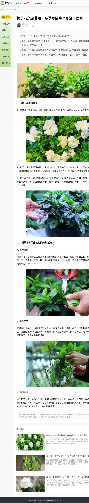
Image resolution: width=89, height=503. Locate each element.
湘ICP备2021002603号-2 (53, 500)
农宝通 (9, 9)
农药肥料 (6, 50)
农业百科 (38, 3)
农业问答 (52, 3)
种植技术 (15, 9)
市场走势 (6, 37)
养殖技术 (6, 24)
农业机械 (6, 56)
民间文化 (6, 63)
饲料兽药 (6, 43)
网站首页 (6, 17)
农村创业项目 (21, 3)
